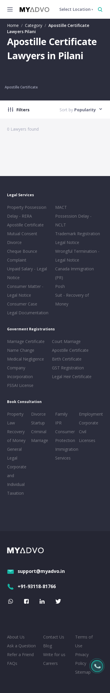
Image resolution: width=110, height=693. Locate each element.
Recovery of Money (16, 436)
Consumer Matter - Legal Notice (25, 291)
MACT (61, 207)
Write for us (54, 654)
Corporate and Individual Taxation (16, 480)
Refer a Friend (20, 654)
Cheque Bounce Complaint (22, 255)
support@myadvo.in (36, 571)
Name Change (20, 350)
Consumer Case (22, 304)
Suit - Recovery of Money (72, 299)
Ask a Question (21, 645)
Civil (82, 431)
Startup (38, 423)
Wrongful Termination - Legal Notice (77, 255)
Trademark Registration (77, 233)
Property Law (15, 418)
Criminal (38, 431)
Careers (50, 663)
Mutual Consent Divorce (22, 238)
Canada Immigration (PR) (74, 273)
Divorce (38, 414)
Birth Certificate (67, 359)
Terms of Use (84, 641)
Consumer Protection (65, 436)
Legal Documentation (27, 312)
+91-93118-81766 (31, 586)
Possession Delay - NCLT (73, 220)
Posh (60, 286)
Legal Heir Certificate (72, 376)
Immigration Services (66, 453)
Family (61, 414)
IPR (58, 423)
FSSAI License (20, 385)
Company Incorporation (20, 372)
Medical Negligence (25, 359)
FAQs (12, 663)
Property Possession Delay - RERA (26, 211)
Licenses (87, 440)
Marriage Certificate (26, 341)
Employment (90, 414)
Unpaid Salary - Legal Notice (27, 273)
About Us (16, 637)
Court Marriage (66, 341)
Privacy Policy (82, 659)
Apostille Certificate (21, 87)
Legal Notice (67, 242)
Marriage (39, 440)
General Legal (14, 453)
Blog (47, 645)
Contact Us (53, 637)
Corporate (88, 423)
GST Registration (68, 368)
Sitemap (83, 672)
